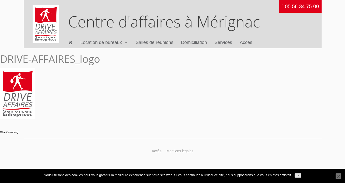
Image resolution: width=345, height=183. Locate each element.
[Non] (338, 176)
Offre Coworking (9, 132)
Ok (298, 175)
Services (223, 42)
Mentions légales (180, 151)
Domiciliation (194, 42)
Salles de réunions (154, 42)
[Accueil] (70, 42)
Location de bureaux (104, 42)
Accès (246, 42)
